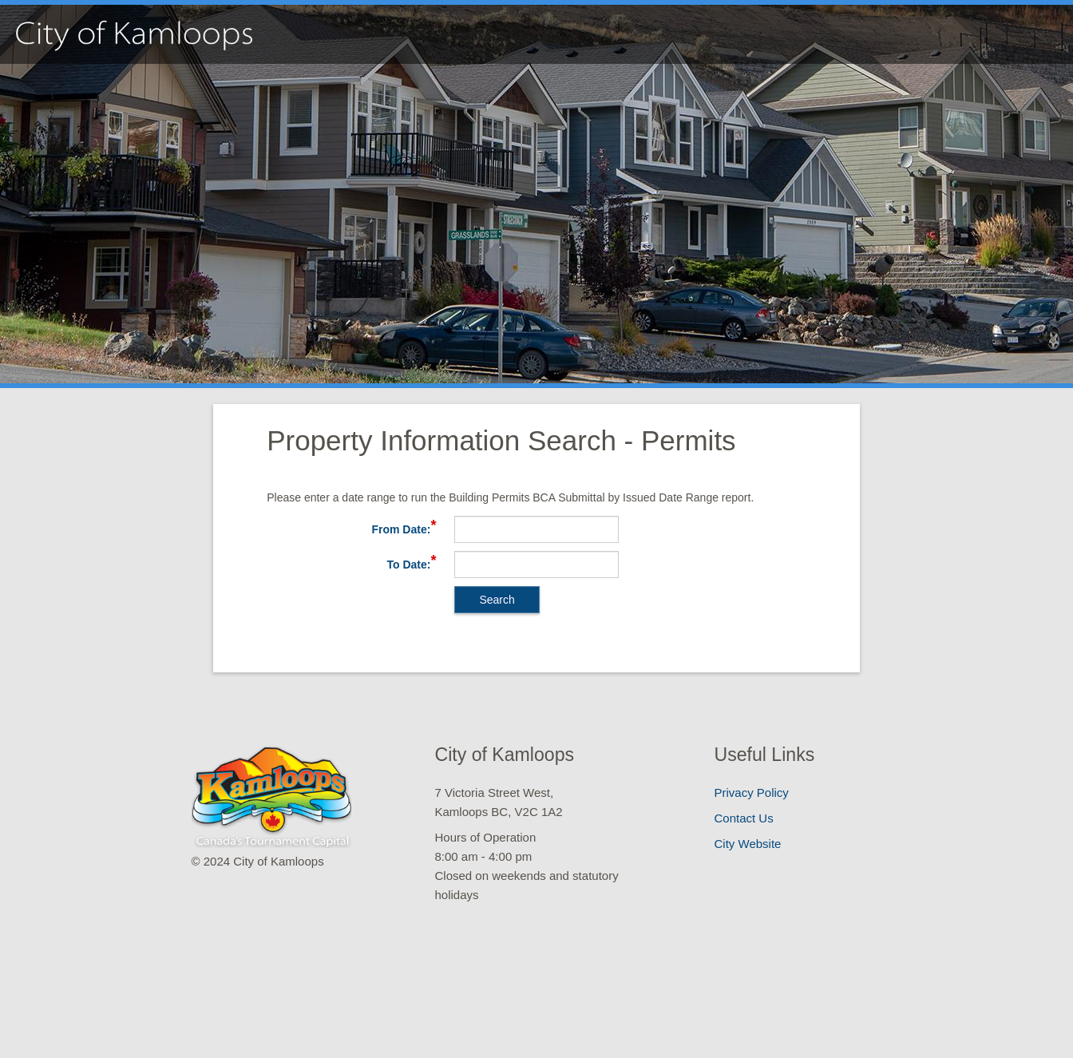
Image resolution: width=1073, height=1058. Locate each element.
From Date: (400, 529)
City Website (748, 843)
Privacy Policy (752, 792)
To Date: (408, 564)
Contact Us (744, 818)
